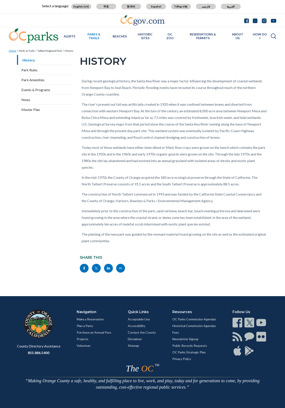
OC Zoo (170, 36)
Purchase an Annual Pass (94, 332)
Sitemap (133, 345)
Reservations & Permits (203, 36)
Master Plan (30, 109)
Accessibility (136, 326)
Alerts (69, 36)
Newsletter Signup (185, 339)
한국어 (131, 6)
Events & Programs (35, 90)
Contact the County (142, 332)
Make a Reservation (90, 319)
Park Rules (29, 70)
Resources (182, 312)
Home (12, 50)
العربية (231, 6)
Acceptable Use (139, 319)
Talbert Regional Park (49, 50)
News (25, 100)
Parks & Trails (94, 36)
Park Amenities (33, 80)
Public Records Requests (189, 345)
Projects (82, 339)
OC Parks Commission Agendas (194, 319)
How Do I (260, 36)
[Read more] (142, 20)
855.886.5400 (38, 353)
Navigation (86, 312)
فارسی (206, 6)
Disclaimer (135, 339)
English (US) (81, 6)
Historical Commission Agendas (194, 326)
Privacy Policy (181, 359)
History (69, 50)
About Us (237, 36)
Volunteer (84, 345)
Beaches (120, 36)
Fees (175, 332)
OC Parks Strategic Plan (189, 352)
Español (156, 6)
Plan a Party (85, 326)
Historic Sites (145, 36)
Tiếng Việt (181, 6)
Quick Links (138, 312)
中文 (106, 6)
